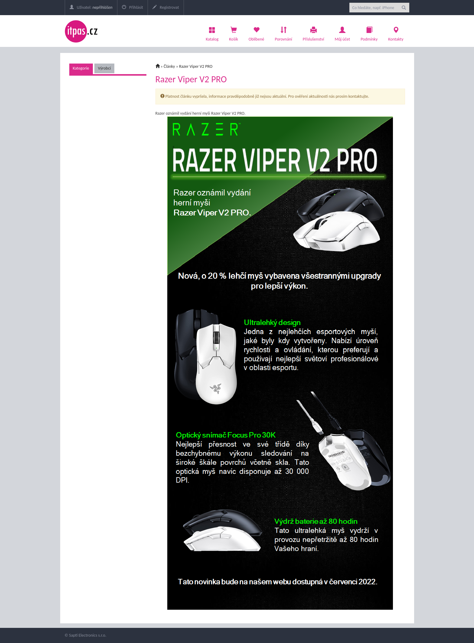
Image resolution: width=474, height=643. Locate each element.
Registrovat (165, 7)
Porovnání (283, 32)
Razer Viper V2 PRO (195, 66)
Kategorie (81, 68)
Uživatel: (91, 7)
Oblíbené (256, 32)
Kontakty (395, 32)
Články (169, 66)
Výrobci (104, 68)
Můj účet (342, 32)
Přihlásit (132, 7)
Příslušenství (313, 32)
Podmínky (369, 32)
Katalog (212, 32)
